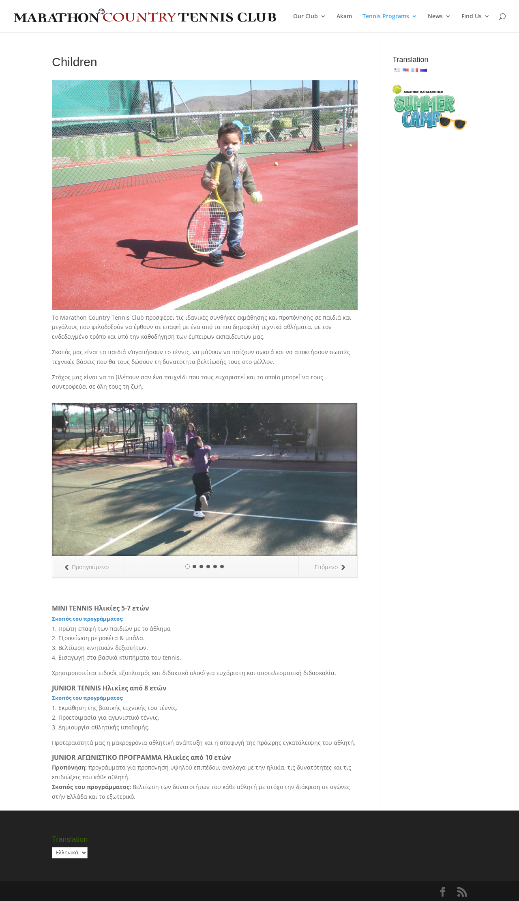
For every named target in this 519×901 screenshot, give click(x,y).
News (435, 16)
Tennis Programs (385, 16)
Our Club (305, 16)
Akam (344, 16)
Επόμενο (330, 567)
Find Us (471, 16)
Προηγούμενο (86, 567)
